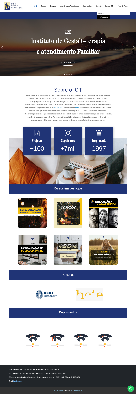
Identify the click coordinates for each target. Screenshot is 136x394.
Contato (98, 6)
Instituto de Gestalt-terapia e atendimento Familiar (68, 46)
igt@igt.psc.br (17, 381)
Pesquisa (103, 17)
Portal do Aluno (123, 6)
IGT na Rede (58, 108)
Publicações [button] (88, 6)
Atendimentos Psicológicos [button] (70, 6)
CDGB (77, 108)
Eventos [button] (53, 6)
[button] (2, 47)
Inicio (36, 6)
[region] (68, 47)
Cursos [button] (44, 6)
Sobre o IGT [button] (109, 6)
